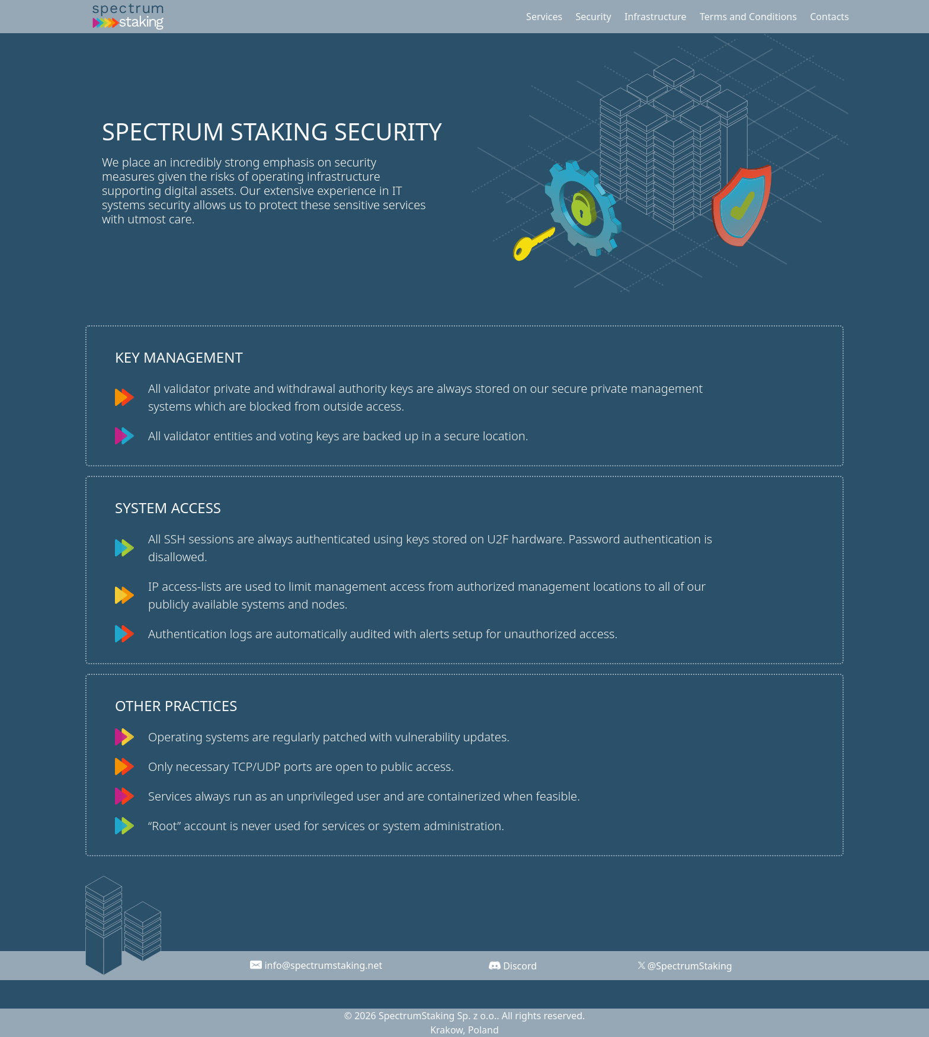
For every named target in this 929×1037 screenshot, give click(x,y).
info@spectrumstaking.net (323, 965)
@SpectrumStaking (690, 965)
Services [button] (544, 16)
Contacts (829, 16)
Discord (520, 965)
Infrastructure (655, 16)
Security (593, 16)
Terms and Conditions (748, 16)
